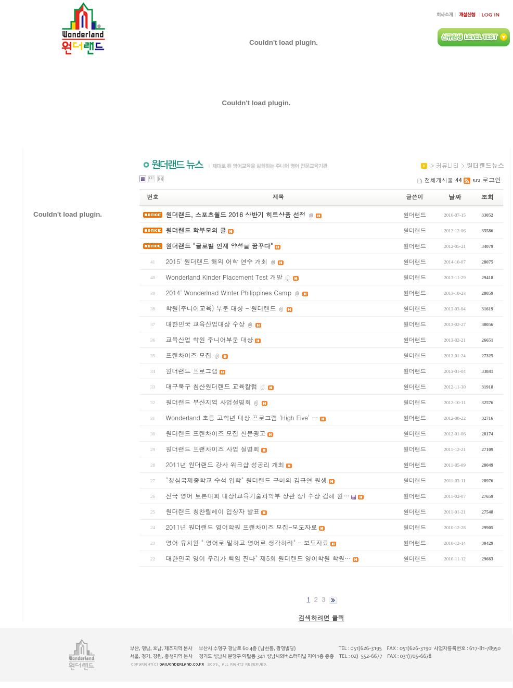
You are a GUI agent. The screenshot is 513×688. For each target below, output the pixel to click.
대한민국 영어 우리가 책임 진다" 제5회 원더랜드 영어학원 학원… (258, 558)
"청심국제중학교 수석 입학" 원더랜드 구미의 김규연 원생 (246, 480)
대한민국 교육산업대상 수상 (205, 323)
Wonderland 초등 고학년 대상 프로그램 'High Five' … (241, 417)
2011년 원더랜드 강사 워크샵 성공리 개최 (224, 464)
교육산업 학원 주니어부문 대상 (209, 339)
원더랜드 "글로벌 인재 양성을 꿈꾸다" (219, 245)
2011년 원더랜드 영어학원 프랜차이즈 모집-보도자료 (241, 526)
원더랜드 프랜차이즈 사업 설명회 (212, 448)
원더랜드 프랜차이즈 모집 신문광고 (215, 433)
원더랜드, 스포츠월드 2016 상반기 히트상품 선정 (235, 214)
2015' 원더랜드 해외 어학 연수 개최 (216, 261)
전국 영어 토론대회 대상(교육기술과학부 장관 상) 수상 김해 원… (257, 495)
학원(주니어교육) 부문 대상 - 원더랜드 (220, 308)
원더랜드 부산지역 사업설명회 (208, 401)
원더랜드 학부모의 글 (195, 230)
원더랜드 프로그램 (191, 370)
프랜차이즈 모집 (188, 355)
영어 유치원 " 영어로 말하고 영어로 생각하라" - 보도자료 (246, 542)
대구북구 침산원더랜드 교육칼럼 (211, 386)
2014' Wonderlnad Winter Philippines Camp (228, 292)
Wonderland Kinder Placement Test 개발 (223, 276)
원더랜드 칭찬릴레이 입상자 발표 (212, 511)
